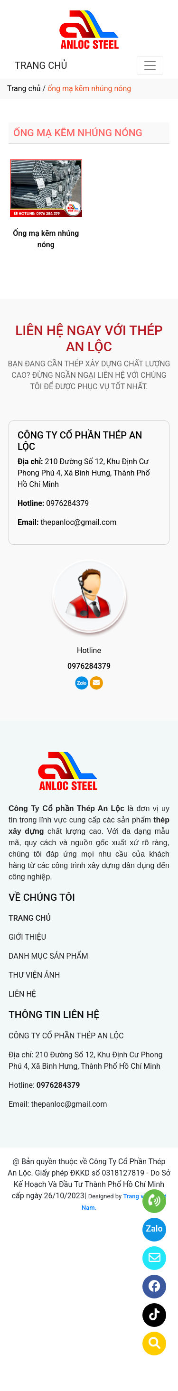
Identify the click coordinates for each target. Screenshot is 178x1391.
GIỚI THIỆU (27, 937)
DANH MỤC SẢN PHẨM (48, 956)
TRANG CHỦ (41, 65)
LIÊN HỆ (22, 994)
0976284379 (67, 503)
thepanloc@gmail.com (78, 522)
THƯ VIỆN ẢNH (34, 975)
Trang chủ (24, 88)
